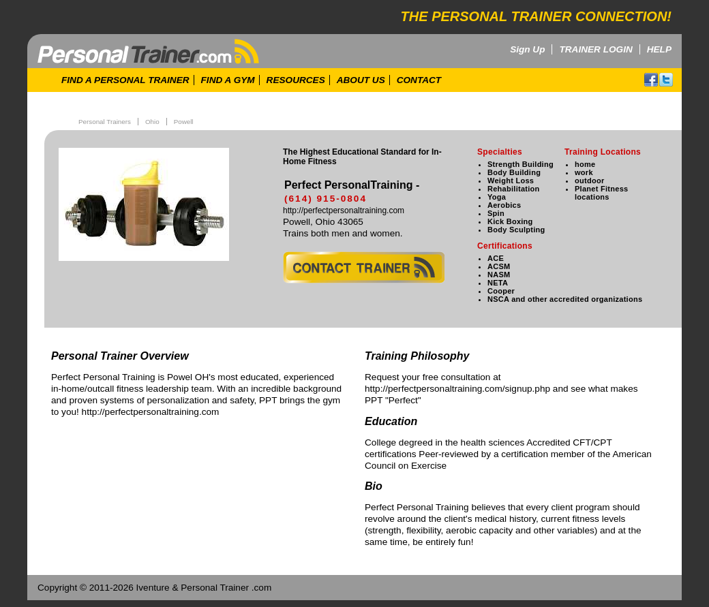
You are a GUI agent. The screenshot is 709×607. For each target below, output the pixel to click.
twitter (666, 80)
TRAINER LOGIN (595, 49)
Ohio (152, 121)
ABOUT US (361, 80)
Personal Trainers (104, 121)
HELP (659, 49)
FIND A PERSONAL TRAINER (125, 80)
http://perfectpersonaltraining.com (343, 210)
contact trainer (363, 267)
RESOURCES (296, 80)
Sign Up (527, 49)
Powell (184, 121)
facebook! (651, 80)
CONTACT (419, 80)
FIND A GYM (228, 80)
